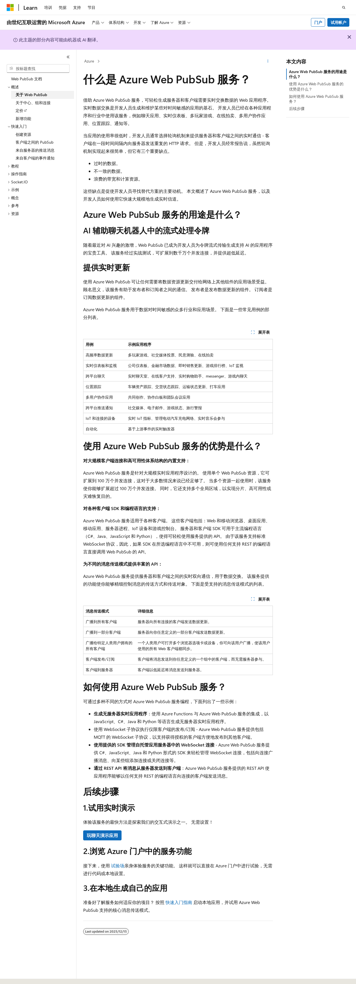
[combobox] (38, 68)
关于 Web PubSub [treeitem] (31, 94)
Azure (89, 61)
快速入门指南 (178, 902)
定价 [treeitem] (19, 110)
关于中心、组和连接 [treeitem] (33, 102)
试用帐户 (338, 22)
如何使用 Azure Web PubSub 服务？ (316, 99)
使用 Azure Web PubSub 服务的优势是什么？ (316, 86)
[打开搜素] (343, 8)
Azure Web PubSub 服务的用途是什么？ (318, 74)
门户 (318, 22)
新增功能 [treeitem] (23, 118)
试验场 (117, 865)
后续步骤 (297, 108)
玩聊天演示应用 (102, 835)
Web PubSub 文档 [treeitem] (26, 78)
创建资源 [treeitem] (23, 134)
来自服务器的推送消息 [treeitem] (35, 150)
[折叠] (68, 57)
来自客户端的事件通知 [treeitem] (35, 158)
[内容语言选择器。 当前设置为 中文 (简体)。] (22, 974)
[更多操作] (268, 61)
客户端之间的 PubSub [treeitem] (34, 142)
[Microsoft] (10, 7)
